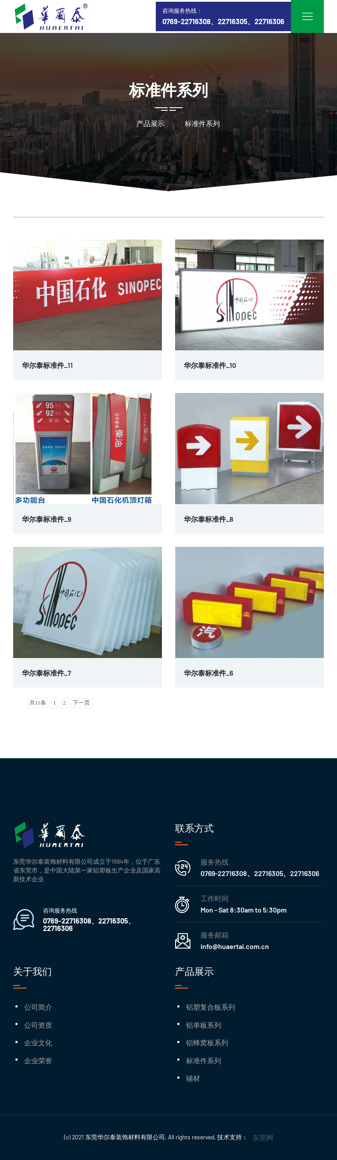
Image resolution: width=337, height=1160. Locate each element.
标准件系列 (202, 123)
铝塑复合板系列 (210, 1007)
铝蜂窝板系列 (207, 1042)
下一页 (81, 703)
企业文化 (38, 1042)
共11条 (37, 703)
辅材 (193, 1078)
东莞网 (262, 1137)
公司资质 (38, 1025)
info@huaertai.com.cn (235, 946)
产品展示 (150, 123)
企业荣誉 (38, 1060)
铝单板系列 (203, 1025)
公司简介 (38, 1007)
